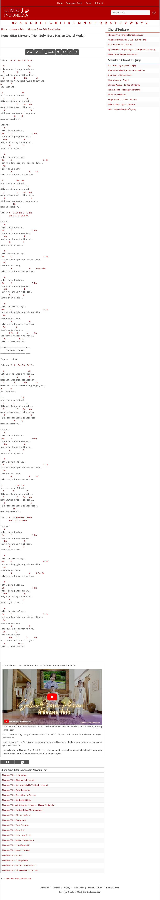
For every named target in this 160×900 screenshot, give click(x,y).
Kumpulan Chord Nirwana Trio (17, 878)
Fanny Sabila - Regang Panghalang (124, 89)
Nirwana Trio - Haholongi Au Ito (16, 835)
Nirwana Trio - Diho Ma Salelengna (18, 780)
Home (60, 3)
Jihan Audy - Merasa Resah (120, 75)
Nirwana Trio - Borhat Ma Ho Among (19, 795)
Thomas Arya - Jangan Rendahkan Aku (125, 35)
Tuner (88, 3)
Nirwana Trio (17, 29)
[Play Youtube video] (52, 697)
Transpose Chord (74, 3)
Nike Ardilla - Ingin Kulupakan (121, 104)
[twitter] (22, 762)
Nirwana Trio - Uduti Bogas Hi (15, 845)
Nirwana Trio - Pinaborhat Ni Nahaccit (19, 865)
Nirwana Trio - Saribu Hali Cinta (16, 800)
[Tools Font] (70, 52)
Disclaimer (79, 888)
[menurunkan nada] (29, 52)
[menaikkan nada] (38, 52)
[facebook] (7, 762)
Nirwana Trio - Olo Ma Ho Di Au (16, 815)
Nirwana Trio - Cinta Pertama (15, 825)
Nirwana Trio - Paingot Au (14, 820)
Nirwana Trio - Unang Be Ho (15, 860)
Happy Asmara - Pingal (118, 80)
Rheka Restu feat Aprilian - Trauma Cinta (126, 70)
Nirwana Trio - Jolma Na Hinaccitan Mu (20, 870)
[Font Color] (76, 52)
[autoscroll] (49, 52)
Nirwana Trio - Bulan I (12, 855)
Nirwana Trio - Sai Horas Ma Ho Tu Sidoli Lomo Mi (25, 785)
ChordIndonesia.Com (91, 892)
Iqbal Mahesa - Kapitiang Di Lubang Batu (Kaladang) (132, 49)
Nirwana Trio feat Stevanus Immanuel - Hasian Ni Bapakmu (29, 805)
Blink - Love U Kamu (117, 94)
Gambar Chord (112, 888)
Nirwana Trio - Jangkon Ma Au (16, 850)
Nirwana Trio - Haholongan (14, 775)
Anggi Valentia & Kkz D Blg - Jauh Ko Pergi (127, 39)
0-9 (14, 23)
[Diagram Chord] (64, 52)
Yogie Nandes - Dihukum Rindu (122, 99)
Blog (100, 888)
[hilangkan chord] (58, 52)
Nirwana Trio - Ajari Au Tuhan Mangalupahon (22, 810)
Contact (56, 888)
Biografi (91, 888)
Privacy (67, 888)
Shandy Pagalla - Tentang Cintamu (124, 85)
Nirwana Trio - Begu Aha (13, 830)
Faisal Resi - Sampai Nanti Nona (123, 54)
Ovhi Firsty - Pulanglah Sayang (122, 109)
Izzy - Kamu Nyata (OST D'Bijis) (122, 65)
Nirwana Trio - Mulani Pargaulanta (18, 840)
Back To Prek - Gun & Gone (120, 44)
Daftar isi (99, 3)
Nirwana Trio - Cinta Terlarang (16, 790)
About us (45, 888)
